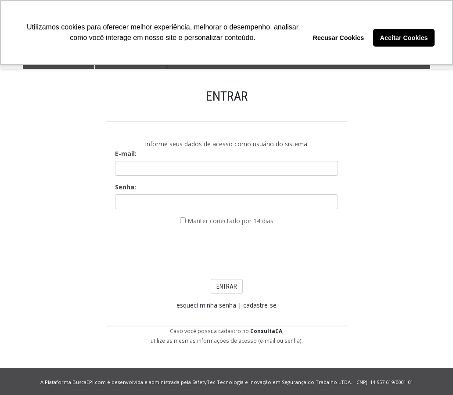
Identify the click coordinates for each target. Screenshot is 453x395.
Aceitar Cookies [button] (404, 37)
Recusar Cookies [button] (338, 37)
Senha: (125, 187)
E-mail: (126, 153)
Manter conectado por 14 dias (230, 221)
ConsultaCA (266, 330)
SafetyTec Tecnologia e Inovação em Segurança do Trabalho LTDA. (272, 382)
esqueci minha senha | (209, 305)
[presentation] (226, 249)
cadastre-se (260, 305)
